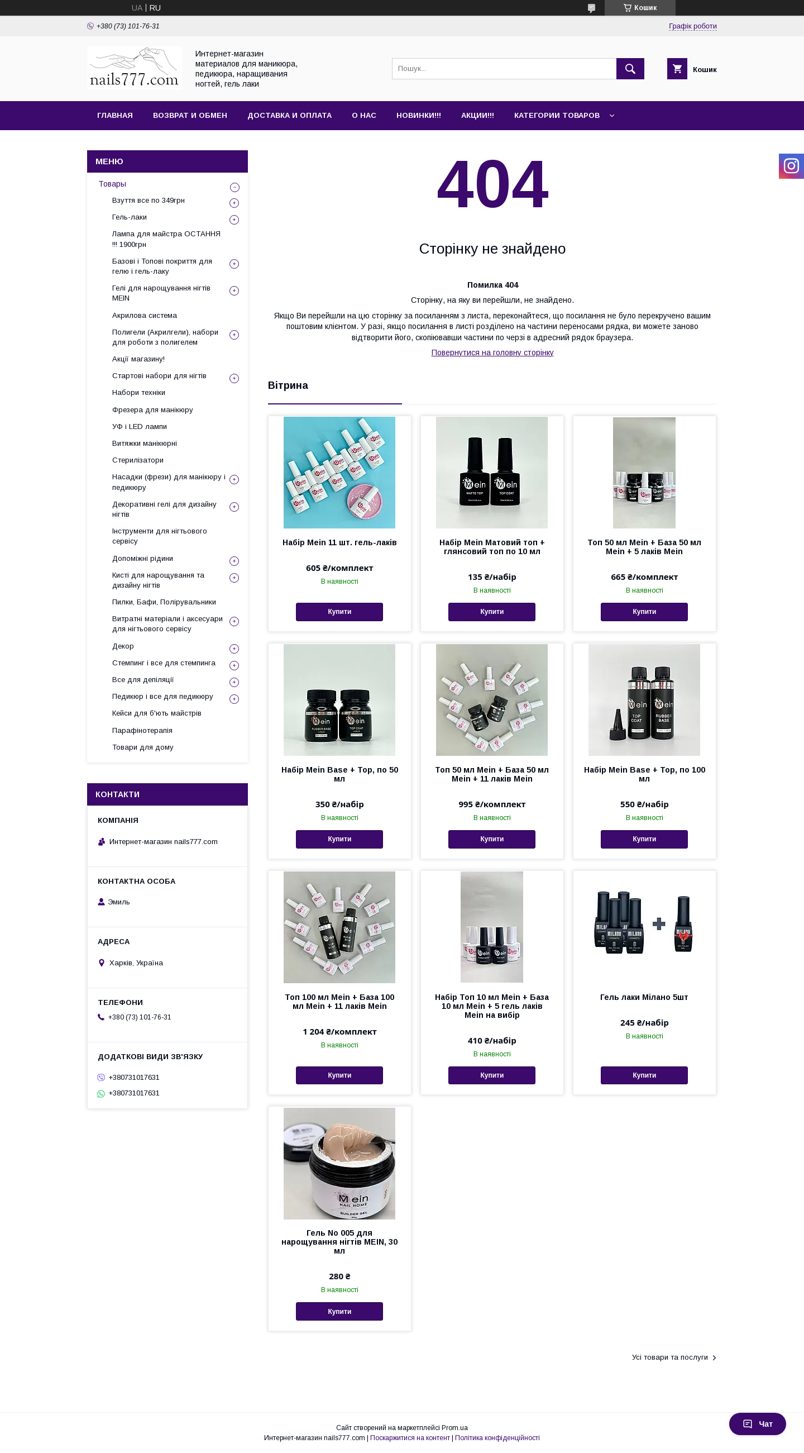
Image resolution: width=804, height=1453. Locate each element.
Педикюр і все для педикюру (162, 696)
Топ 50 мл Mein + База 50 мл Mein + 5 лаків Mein (644, 547)
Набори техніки (138, 392)
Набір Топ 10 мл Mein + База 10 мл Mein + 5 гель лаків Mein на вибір (492, 1006)
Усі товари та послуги (670, 1357)
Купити (339, 612)
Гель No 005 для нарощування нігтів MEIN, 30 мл (339, 1241)
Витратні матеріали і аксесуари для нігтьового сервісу (167, 623)
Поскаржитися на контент (410, 1438)
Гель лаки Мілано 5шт (644, 997)
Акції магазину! (138, 359)
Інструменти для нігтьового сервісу (159, 536)
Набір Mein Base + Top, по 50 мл (339, 774)
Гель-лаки (129, 217)
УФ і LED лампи (139, 426)
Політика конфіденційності (497, 1438)
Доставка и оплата (289, 115)
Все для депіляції (143, 679)
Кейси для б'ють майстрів (157, 713)
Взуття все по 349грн (148, 200)
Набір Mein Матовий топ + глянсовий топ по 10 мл (492, 547)
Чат (758, 1424)
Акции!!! (477, 115)
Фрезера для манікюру (152, 410)
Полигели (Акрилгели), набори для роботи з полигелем (165, 337)
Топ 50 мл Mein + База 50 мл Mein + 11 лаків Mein (492, 774)
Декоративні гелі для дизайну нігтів (164, 509)
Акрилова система (144, 315)
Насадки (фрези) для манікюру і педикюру (169, 482)
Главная (115, 115)
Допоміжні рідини (142, 558)
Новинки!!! (418, 115)
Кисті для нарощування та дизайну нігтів (158, 580)
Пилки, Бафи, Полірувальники (164, 602)
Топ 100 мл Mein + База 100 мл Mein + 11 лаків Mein (339, 1002)
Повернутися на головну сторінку (493, 352)
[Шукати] (630, 68)
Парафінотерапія (142, 730)
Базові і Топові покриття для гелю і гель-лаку (162, 266)
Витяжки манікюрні (144, 443)
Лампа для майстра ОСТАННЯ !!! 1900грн (166, 239)
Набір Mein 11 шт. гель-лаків (340, 542)
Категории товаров (557, 115)
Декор (123, 646)
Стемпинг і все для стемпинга (164, 663)
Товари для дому (143, 747)
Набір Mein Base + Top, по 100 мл (644, 774)
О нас (364, 115)
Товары (112, 183)
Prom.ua (455, 1428)
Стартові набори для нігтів (159, 375)
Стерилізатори (138, 460)
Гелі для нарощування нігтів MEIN (161, 293)
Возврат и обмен (190, 115)
